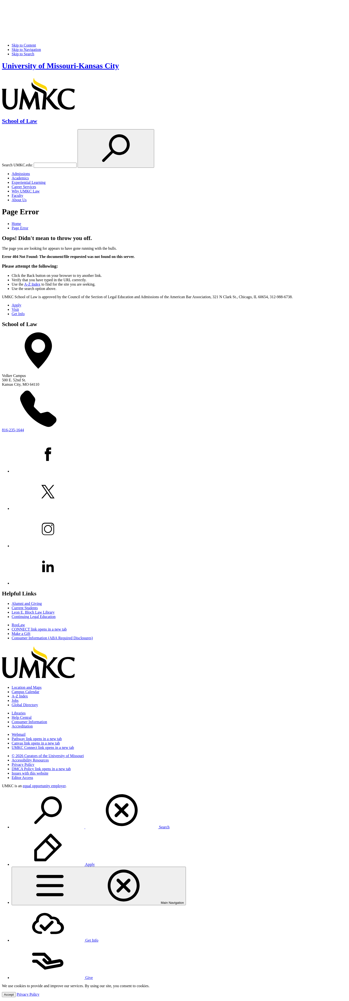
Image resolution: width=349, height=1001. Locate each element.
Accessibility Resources (30, 760)
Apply (16, 305)
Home (16, 224)
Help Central (22, 717)
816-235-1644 (13, 430)
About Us (19, 200)
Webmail (18, 734)
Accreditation (22, 726)
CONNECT (39, 629)
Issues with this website (30, 773)
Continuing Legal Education (34, 617)
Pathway (37, 739)
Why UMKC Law (26, 191)
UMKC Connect (43, 747)
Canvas (36, 743)
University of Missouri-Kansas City (60, 65)
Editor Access (22, 778)
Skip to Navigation (26, 50)
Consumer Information (29, 722)
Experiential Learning (29, 182)
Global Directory (25, 705)
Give (52, 978)
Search (91, 827)
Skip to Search (23, 54)
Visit (15, 309)
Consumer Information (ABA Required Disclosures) (52, 638)
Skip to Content (24, 45)
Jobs (15, 700)
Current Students (25, 608)
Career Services (24, 187)
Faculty (17, 195)
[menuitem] (179, 810)
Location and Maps (27, 687)
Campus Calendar (25, 692)
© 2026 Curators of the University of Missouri (48, 756)
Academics (20, 178)
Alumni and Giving (27, 603)
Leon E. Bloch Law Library (33, 612)
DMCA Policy (41, 769)
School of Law (19, 121)
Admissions (21, 174)
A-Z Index (32, 284)
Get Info (18, 314)
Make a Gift (21, 634)
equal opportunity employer (44, 786)
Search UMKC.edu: (17, 165)
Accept (9, 994)
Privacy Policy (23, 764)
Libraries (19, 713)
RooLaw (18, 625)
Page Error (20, 228)
